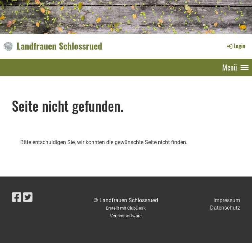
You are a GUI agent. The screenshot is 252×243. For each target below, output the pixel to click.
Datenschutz (225, 208)
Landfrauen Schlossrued (59, 46)
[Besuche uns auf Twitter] (27, 197)
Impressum (226, 200)
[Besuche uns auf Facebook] (16, 197)
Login (235, 46)
